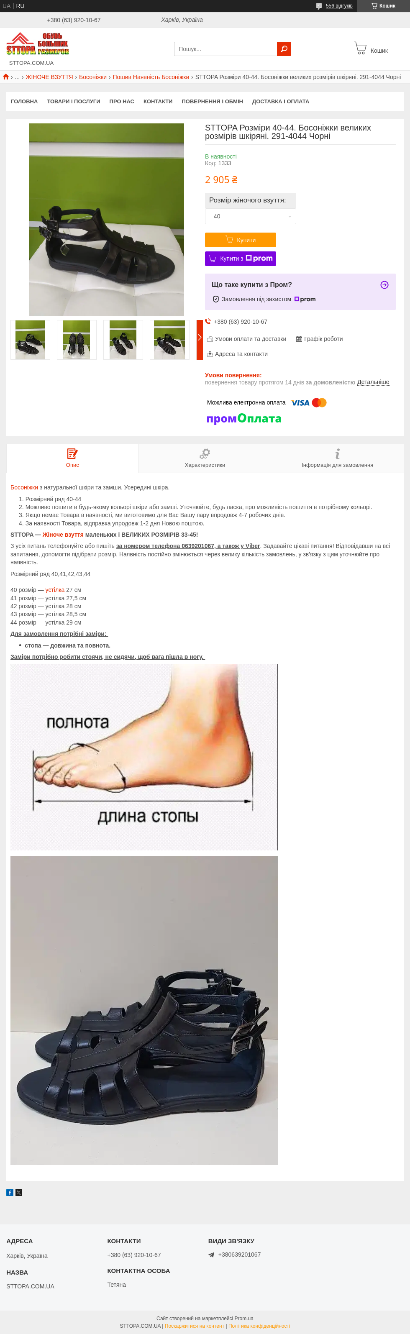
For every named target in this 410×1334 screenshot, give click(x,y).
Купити (246, 240)
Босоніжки (93, 77)
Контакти (158, 101)
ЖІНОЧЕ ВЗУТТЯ (49, 77)
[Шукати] (284, 49)
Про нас (122, 101)
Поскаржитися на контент (194, 1326)
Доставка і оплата (280, 101)
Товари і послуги (73, 101)
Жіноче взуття (63, 534)
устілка (55, 589)
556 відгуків (339, 6)
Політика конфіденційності (259, 1326)
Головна (24, 101)
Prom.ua (244, 1318)
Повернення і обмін (212, 101)
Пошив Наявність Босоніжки (151, 77)
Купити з (246, 258)
